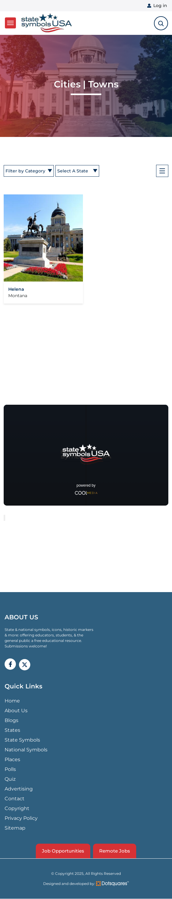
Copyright (17, 808)
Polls (10, 769)
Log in (160, 5)
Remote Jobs (114, 851)
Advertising (19, 789)
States (12, 730)
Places (12, 759)
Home (12, 701)
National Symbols (26, 750)
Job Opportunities (63, 851)
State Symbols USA (46, 23)
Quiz (10, 779)
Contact (14, 798)
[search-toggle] (161, 23)
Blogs (11, 720)
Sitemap (15, 828)
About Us (16, 710)
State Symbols (22, 740)
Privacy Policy (21, 818)
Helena (16, 289)
